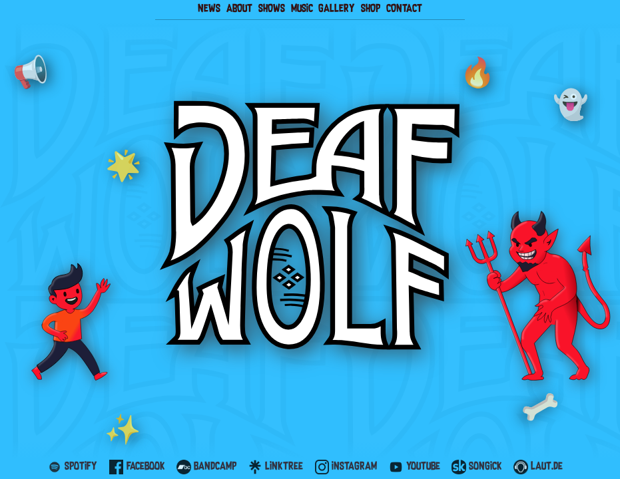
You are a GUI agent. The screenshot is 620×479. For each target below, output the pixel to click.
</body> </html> (310, 239)
